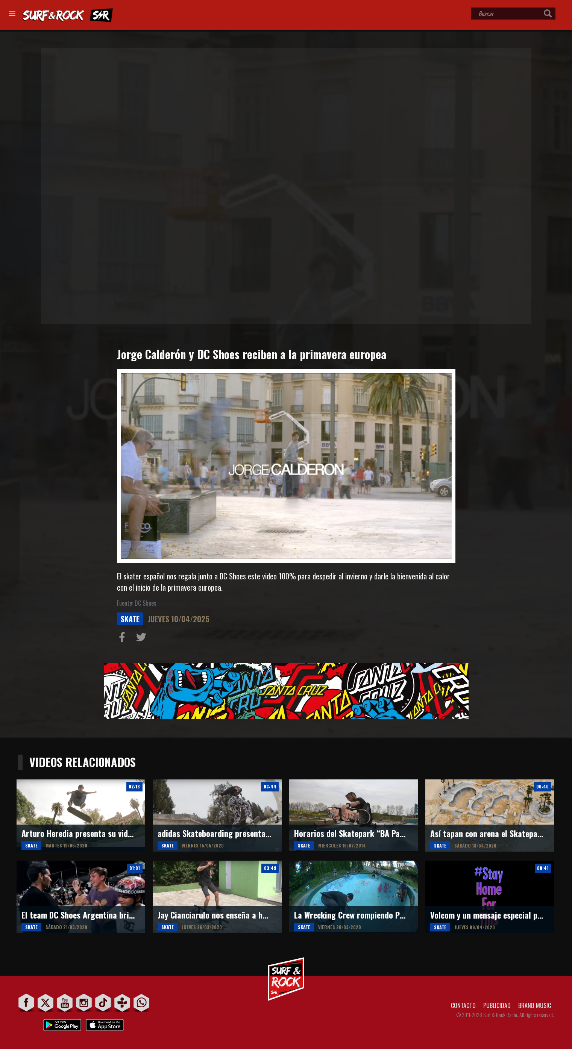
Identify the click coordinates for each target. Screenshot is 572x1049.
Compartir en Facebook (123, 639)
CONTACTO (463, 1005)
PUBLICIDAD (497, 1005)
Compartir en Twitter (143, 639)
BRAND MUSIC (534, 1005)
